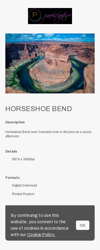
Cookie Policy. (41, 234)
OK (83, 225)
